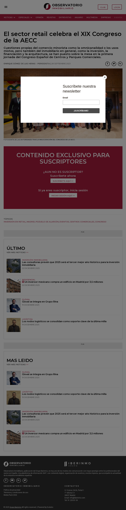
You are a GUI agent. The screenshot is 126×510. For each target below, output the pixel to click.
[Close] (105, 77)
